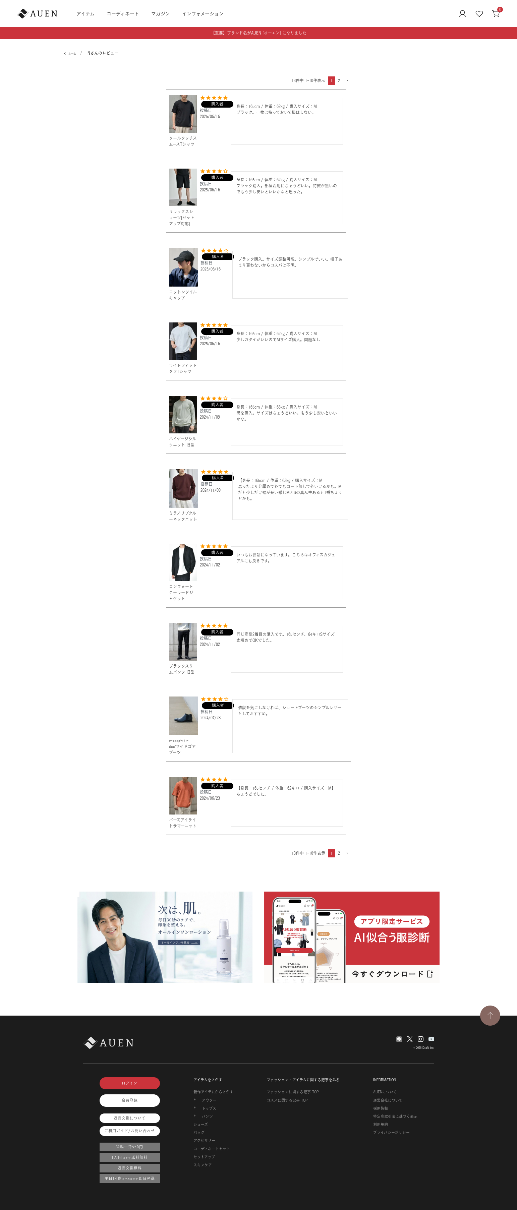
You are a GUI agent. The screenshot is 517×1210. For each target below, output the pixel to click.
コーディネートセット (211, 1149)
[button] (347, 80)
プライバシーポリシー (391, 1132)
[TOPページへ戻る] (490, 1016)
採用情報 (380, 1108)
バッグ (199, 1132)
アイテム (85, 13)
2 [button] (339, 80)
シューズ (200, 1124)
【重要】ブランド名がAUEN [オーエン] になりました (258, 33)
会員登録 (130, 1100)
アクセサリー (204, 1140)
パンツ (207, 1116)
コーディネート (123, 13)
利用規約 (380, 1124)
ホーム (72, 53)
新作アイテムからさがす (213, 1092)
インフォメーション (203, 13)
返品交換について (130, 1118)
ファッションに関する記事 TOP (293, 1092)
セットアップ (204, 1157)
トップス (209, 1108)
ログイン (129, 1083)
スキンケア (202, 1165)
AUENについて (385, 1092)
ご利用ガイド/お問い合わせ (129, 1131)
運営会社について (387, 1100)
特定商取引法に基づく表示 (395, 1116)
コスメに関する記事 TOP (287, 1100)
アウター (209, 1100)
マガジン (160, 13)
